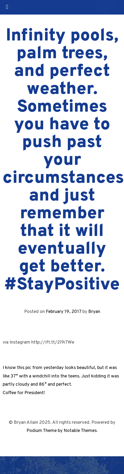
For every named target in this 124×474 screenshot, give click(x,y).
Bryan (94, 312)
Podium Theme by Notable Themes (61, 431)
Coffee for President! (24, 393)
